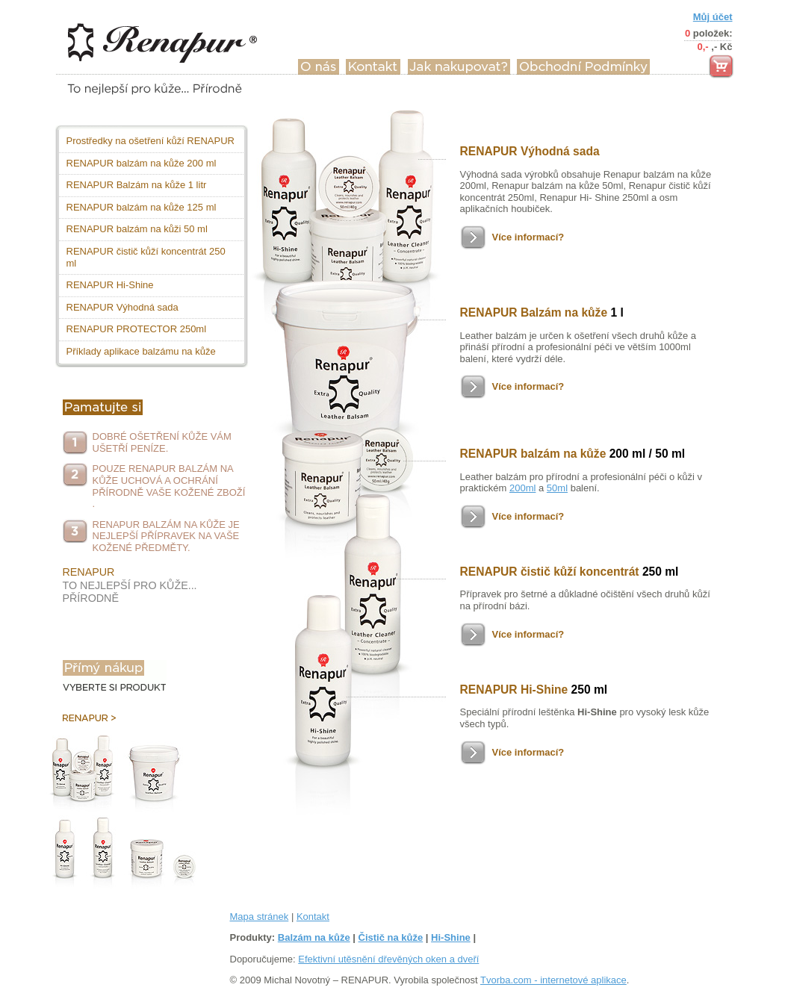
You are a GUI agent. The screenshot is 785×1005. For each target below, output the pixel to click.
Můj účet (713, 16)
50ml (557, 488)
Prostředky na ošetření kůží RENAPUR (150, 140)
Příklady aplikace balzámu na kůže (141, 351)
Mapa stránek (259, 916)
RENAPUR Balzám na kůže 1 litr (136, 184)
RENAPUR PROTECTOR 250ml (136, 329)
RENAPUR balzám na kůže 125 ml (141, 207)
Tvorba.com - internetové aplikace (553, 980)
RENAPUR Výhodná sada (122, 307)
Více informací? (528, 237)
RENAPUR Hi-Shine (110, 284)
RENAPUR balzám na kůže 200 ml (141, 163)
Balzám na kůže (314, 937)
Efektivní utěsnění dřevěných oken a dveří (388, 959)
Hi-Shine (451, 937)
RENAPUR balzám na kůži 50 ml (137, 228)
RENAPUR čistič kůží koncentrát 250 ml (146, 257)
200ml (522, 488)
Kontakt (313, 916)
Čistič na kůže (391, 937)
